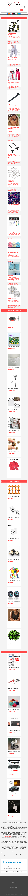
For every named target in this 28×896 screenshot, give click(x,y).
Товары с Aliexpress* (12, 892)
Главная (14, 882)
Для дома (14, 889)
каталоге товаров (8, 836)
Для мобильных (14, 887)
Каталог (14, 884)
